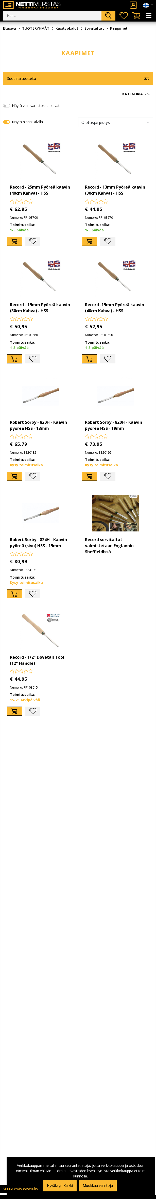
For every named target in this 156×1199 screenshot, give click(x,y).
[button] (78, 94)
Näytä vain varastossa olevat (36, 105)
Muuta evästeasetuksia (22, 1188)
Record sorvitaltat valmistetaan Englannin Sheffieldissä (109, 546)
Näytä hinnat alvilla (27, 121)
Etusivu (9, 28)
